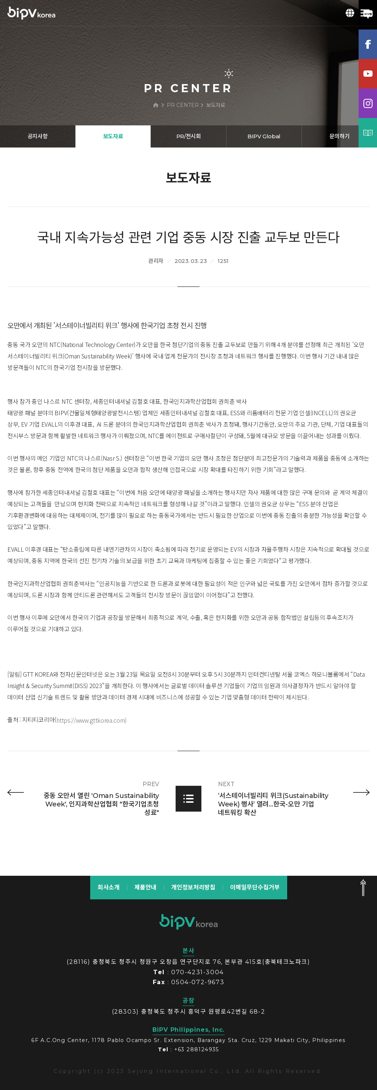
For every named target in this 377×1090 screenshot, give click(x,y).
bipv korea (188, 922)
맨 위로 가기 (363, 887)
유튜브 (368, 73)
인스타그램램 (368, 103)
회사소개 (109, 887)
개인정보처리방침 (193, 887)
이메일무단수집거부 (255, 887)
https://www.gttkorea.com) (91, 753)
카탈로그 (368, 132)
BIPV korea (31, 13)
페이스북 (368, 44)
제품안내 (145, 887)
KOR (350, 12)
